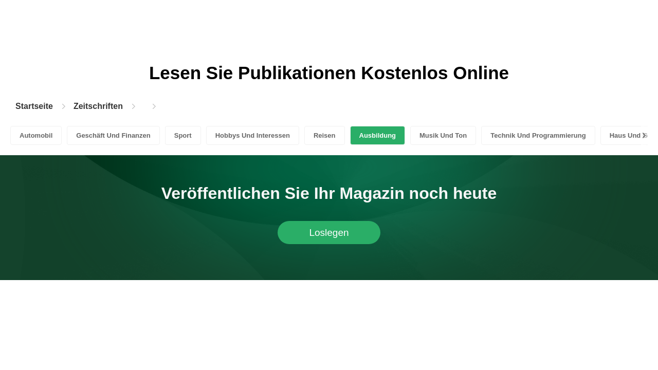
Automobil (36, 135)
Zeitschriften (98, 106)
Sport (183, 135)
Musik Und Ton (443, 135)
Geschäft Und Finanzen (113, 135)
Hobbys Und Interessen (252, 135)
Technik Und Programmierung (538, 135)
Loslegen (329, 232)
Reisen (325, 135)
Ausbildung (377, 135)
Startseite (34, 106)
